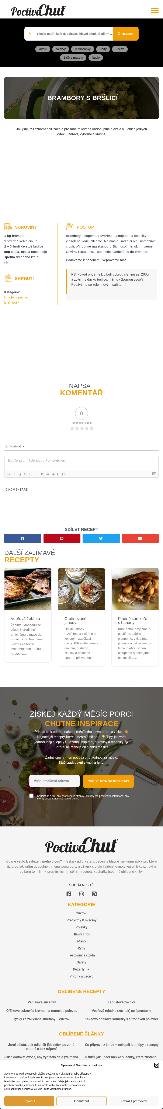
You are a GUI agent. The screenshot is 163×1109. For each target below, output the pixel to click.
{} (61, 473)
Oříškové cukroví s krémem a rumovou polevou (41, 1011)
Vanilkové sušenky (42, 1002)
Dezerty (81, 969)
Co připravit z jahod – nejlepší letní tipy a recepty (122, 1045)
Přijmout (29, 1101)
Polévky (81, 927)
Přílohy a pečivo (16, 297)
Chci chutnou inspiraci (108, 781)
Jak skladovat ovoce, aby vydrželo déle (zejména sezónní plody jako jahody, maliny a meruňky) (41, 1059)
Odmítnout (81, 1101)
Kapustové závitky (121, 1002)
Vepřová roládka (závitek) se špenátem (121, 1011)
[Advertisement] (81, 180)
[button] (157, 1065)
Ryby (81, 948)
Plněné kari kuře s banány (132, 620)
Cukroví (81, 913)
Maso (81, 941)
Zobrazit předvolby (134, 1101)
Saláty (81, 962)
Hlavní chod (81, 934)
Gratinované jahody (76, 620)
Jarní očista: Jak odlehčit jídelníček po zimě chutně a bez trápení (41, 1047)
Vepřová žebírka (25, 618)
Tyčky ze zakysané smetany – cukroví (41, 1019)
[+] (67, 473)
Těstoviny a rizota (81, 955)
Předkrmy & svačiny (81, 920)
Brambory (11, 302)
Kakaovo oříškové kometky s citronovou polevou (121, 1019)
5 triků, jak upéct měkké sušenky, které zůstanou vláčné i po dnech (121, 1059)
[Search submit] (126, 34)
